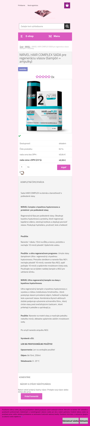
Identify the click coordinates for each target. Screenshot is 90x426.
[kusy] (23, 167)
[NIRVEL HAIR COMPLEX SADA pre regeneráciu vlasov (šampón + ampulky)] (45, 80)
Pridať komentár (32, 396)
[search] (67, 26)
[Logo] (43, 15)
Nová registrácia (33, 5)
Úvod (21, 46)
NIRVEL (27, 46)
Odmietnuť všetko (71, 420)
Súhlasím (84, 420)
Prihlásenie (22, 5)
